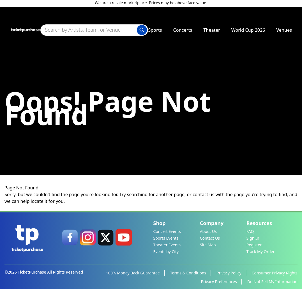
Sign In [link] (252, 238)
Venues (284, 30)
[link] (70, 237)
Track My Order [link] (260, 251)
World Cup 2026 (248, 30)
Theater (211, 30)
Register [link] (254, 244)
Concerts (182, 30)
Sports (155, 30)
